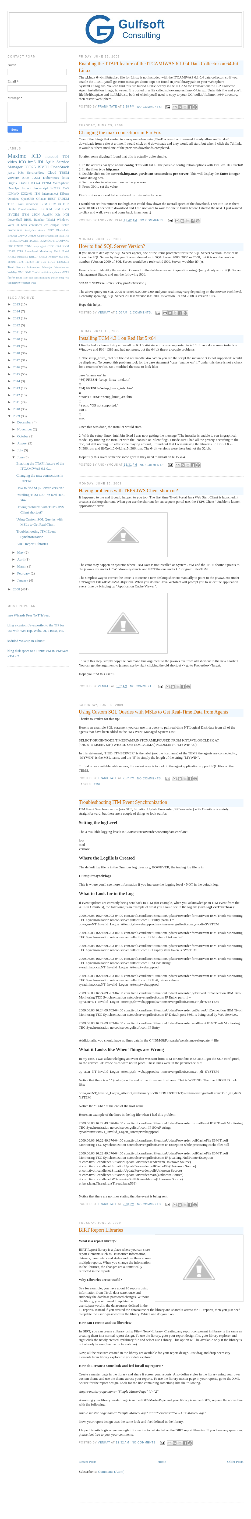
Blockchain (62, 230)
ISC (15, 240)
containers (35, 225)
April (21, 559)
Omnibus (13, 199)
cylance (56, 272)
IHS (67, 235)
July (20, 450)
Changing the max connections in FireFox (120, 132)
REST (52, 199)
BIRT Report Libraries (101, 1230)
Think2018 (63, 261)
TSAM (50, 220)
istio (25, 277)
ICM (49, 209)
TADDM (63, 199)
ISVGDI (23, 240)
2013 (17, 388)
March (22, 566)
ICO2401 (27, 193)
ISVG (65, 209)
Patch (57, 251)
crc (46, 225)
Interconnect (50, 193)
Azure (41, 230)
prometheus (15, 230)
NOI (66, 214)
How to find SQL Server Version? (112, 246)
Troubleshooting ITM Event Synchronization (123, 802)
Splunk (11, 261)
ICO (22, 161)
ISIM (57, 209)
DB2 (66, 204)
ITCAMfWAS (61, 240)
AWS (65, 188)
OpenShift (27, 199)
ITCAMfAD (45, 240)
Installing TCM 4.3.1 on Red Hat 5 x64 (117, 338)
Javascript (41, 188)
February (24, 573)
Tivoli (19, 204)
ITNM (46, 183)
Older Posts (235, 1462)
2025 (17, 304)
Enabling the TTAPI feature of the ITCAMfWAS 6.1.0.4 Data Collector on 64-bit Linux (158, 67)
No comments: (150, 106)
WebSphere (61, 183)
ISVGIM (13, 214)
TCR (11, 204)
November (25, 429)
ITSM (25, 214)
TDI (65, 156)
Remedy (53, 256)
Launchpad (31, 251)
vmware (13, 178)
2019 (17, 346)
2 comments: (141, 312)
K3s (58, 214)
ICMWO (13, 193)
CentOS (31, 235)
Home (162, 1462)
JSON (36, 214)
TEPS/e (29, 261)
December (25, 422)
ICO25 (30, 167)
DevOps (13, 188)
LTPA (20, 251)
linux (65, 178)
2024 (17, 311)
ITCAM (33, 240)
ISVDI (43, 167)
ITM (37, 193)
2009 (17, 416)
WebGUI (13, 225)
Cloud (52, 172)
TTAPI (51, 261)
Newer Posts (87, 1462)
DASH (24, 183)
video (12, 161)
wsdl (33, 282)
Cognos (41, 235)
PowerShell (15, 220)
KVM (65, 246)
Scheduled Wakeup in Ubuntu (24, 641)
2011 (17, 402)
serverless (32, 204)
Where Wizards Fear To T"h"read (26, 615)
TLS (43, 261)
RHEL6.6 (22, 256)
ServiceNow (35, 172)
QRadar (41, 199)
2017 (17, 360)
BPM (44, 204)
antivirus (46, 272)
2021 (17, 332)
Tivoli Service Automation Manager (30, 267)
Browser (12, 235)
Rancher (39, 220)
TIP (37, 261)
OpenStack (60, 167)
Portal (65, 251)
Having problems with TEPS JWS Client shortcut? (128, 490)
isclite (65, 225)
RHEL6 (12, 256)
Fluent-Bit (52, 235)
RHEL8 (43, 256)
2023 (17, 318)
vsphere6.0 (14, 282)
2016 (17, 367)
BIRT (51, 230)
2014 (17, 381)
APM (25, 178)
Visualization (61, 267)
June (20, 457)
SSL (66, 256)
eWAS (65, 272)
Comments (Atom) (111, 1472)
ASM (36, 178)
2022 (17, 325)
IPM (10, 240)
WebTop (12, 272)
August (22, 443)
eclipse (55, 225)
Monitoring (46, 251)
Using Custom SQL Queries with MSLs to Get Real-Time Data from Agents (153, 712)
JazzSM (47, 214)
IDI (40, 161)
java (11, 172)
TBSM (64, 172)
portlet (54, 277)
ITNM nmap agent (35, 246)
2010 (17, 409)
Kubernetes (51, 178)
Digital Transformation (22, 209)
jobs (36, 277)
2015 (17, 374)
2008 (17, 589)
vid (67, 277)
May (20, 552)
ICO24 (35, 183)
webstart (25, 282)
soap (61, 277)
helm (19, 277)
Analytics (30, 230)
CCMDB (55, 204)
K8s (21, 172)
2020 (17, 339)
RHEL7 (33, 256)
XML (21, 272)
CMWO (22, 235)
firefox (11, 277)
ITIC (10, 246)
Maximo (17, 156)
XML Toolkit (32, 272)
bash (24, 225)
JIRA (58, 246)
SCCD (55, 188)
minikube (45, 277)
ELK (42, 209)
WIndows (63, 220)
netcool (51, 156)
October (23, 436)
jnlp (31, 277)
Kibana (64, 193)
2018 (17, 353)
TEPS (20, 261)
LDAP (11, 251)
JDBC (50, 246)
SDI (61, 256)
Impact (26, 188)
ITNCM (18, 246)
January (23, 580)
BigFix (12, 183)
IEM (61, 235)
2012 (17, 395)
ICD (36, 156)
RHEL (28, 220)
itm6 (96, 784)
